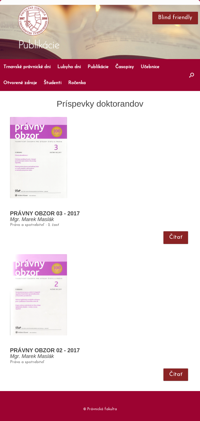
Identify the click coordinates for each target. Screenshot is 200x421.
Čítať (175, 237)
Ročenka (77, 83)
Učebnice (150, 67)
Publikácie (98, 67)
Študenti (52, 83)
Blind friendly (175, 18)
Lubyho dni (69, 67)
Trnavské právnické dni (26, 67)
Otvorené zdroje (20, 83)
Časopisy (124, 67)
